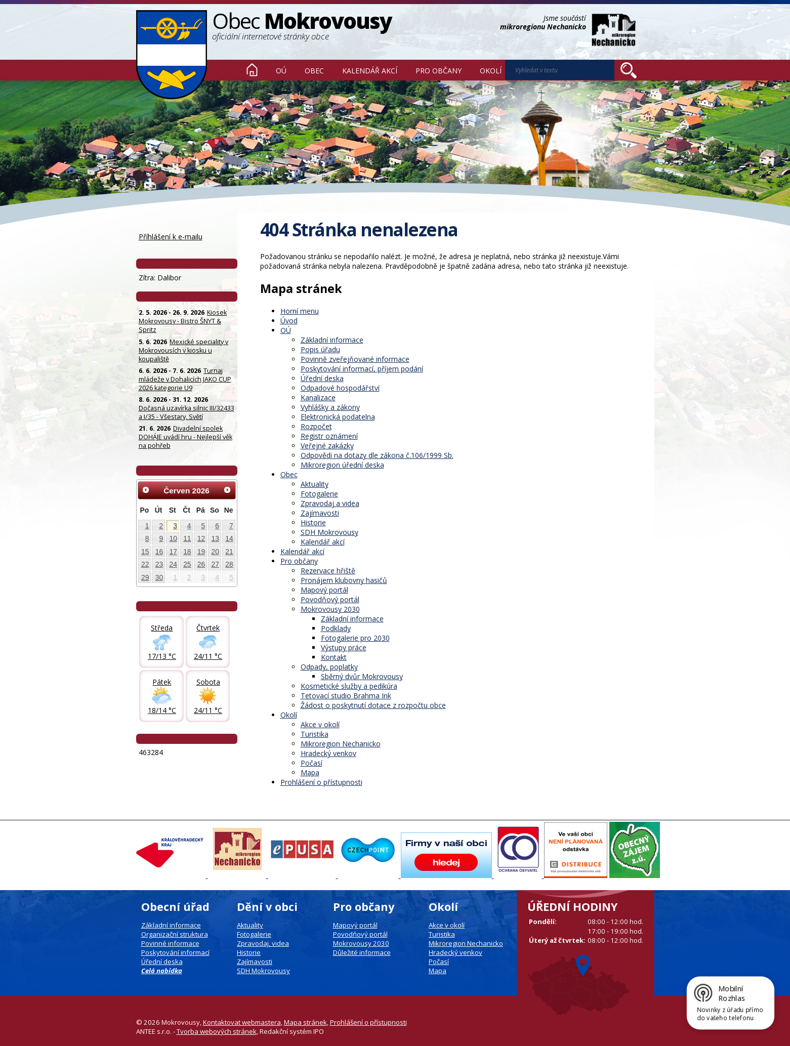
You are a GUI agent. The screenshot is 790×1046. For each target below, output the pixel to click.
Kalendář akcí (369, 70)
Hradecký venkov (328, 753)
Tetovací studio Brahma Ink (346, 695)
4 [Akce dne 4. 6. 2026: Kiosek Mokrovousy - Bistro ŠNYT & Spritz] (189, 526)
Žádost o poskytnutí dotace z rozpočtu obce (373, 705)
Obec (314, 70)
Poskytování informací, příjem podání (362, 368)
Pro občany (438, 70)
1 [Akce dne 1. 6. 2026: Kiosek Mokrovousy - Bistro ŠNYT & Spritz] (147, 526)
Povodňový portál (330, 599)
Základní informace (332, 340)
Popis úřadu (320, 349)
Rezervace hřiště (328, 570)
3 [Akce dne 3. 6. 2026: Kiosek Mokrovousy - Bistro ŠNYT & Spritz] (175, 526)
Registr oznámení (329, 436)
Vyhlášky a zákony (330, 407)
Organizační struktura (174, 934)
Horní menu (299, 311)
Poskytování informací (175, 952)
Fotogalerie (319, 493)
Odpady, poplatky (329, 667)
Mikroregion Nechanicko (341, 743)
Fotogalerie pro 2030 (355, 638)
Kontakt (334, 657)
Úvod (252, 70)
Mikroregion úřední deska (342, 465)
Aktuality (314, 484)
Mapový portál (324, 590)
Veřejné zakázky (327, 445)
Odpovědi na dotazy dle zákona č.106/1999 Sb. (377, 455)
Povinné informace (170, 943)
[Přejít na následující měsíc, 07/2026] (227, 490)
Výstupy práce (343, 647)
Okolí (491, 70)
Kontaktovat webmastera (242, 1022)
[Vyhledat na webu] (559, 70)
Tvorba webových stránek (217, 1031)
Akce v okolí (320, 724)
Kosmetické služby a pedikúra (349, 686)
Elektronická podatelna (338, 417)
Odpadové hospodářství (340, 388)
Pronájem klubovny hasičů (344, 580)
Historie (313, 522)
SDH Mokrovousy (329, 532)
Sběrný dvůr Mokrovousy (362, 676)
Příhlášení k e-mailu (170, 236)
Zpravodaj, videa (263, 943)
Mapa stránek (305, 1022)
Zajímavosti (320, 513)
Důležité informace (362, 952)
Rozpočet (316, 426)
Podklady (336, 628)
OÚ (281, 70)
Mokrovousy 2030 (330, 609)
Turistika (314, 734)
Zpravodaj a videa (330, 503)
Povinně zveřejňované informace (355, 359)
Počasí (311, 763)
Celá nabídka (161, 970)
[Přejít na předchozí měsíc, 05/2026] (146, 490)
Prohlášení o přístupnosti (321, 782)
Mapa (310, 772)
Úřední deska (322, 378)
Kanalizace (318, 397)
